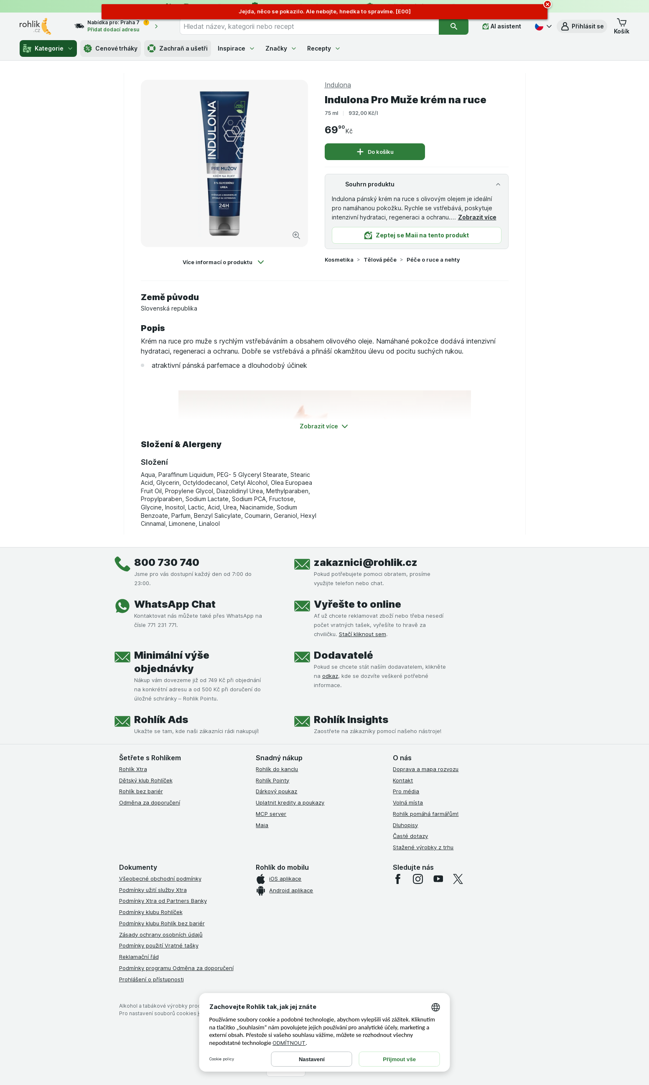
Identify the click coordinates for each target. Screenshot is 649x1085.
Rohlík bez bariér (141, 791)
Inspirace (236, 48)
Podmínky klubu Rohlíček (151, 912)
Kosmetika (339, 259)
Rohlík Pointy (272, 780)
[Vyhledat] (454, 26)
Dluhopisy (405, 825)
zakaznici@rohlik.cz (365, 562)
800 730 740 (166, 562)
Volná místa (408, 802)
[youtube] (438, 879)
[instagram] (418, 879)
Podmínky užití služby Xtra (153, 889)
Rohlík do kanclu (277, 769)
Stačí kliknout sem (362, 634)
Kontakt (403, 780)
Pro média (406, 791)
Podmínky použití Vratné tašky (159, 945)
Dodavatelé (343, 655)
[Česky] (542, 26)
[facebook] (398, 879)
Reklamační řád (139, 956)
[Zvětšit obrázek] (296, 235)
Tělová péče (380, 259)
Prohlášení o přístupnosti (151, 979)
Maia (262, 825)
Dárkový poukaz (276, 791)
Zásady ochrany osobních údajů (161, 934)
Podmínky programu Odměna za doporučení (176, 968)
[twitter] (458, 879)
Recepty (324, 48)
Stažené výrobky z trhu (423, 847)
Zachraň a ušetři (178, 48)
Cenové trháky (110, 48)
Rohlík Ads (161, 719)
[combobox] (309, 26)
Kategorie (48, 48)
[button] (582, 26)
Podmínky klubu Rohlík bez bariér (162, 923)
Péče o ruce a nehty (433, 259)
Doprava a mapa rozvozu (425, 769)
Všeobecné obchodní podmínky (160, 878)
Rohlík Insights (351, 719)
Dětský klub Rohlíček (146, 780)
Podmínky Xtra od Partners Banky (163, 900)
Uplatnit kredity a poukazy (290, 802)
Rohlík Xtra (133, 769)
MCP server (271, 813)
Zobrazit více (477, 217)
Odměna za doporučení (149, 802)
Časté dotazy (410, 836)
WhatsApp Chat (175, 604)
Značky (281, 48)
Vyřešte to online (357, 604)
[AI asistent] (501, 26)
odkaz (330, 675)
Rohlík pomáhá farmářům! (425, 813)
